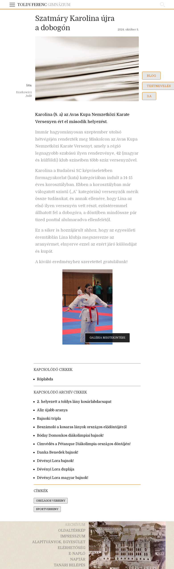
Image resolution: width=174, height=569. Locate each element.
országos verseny (50, 500)
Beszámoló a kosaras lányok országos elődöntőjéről (82, 427)
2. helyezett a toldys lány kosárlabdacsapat (74, 402)
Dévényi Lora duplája (55, 469)
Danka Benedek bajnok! (57, 452)
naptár (77, 559)
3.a (149, 96)
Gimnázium (43, 4)
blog (151, 75)
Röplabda (45, 379)
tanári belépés (69, 565)
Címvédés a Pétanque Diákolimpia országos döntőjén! (84, 444)
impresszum (72, 536)
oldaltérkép (71, 531)
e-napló (77, 554)
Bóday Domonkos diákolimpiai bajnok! (70, 436)
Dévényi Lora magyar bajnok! (62, 478)
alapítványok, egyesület (58, 542)
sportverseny (47, 509)
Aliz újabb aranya (52, 410)
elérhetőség (71, 548)
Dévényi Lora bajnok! (55, 461)
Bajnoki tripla (49, 419)
